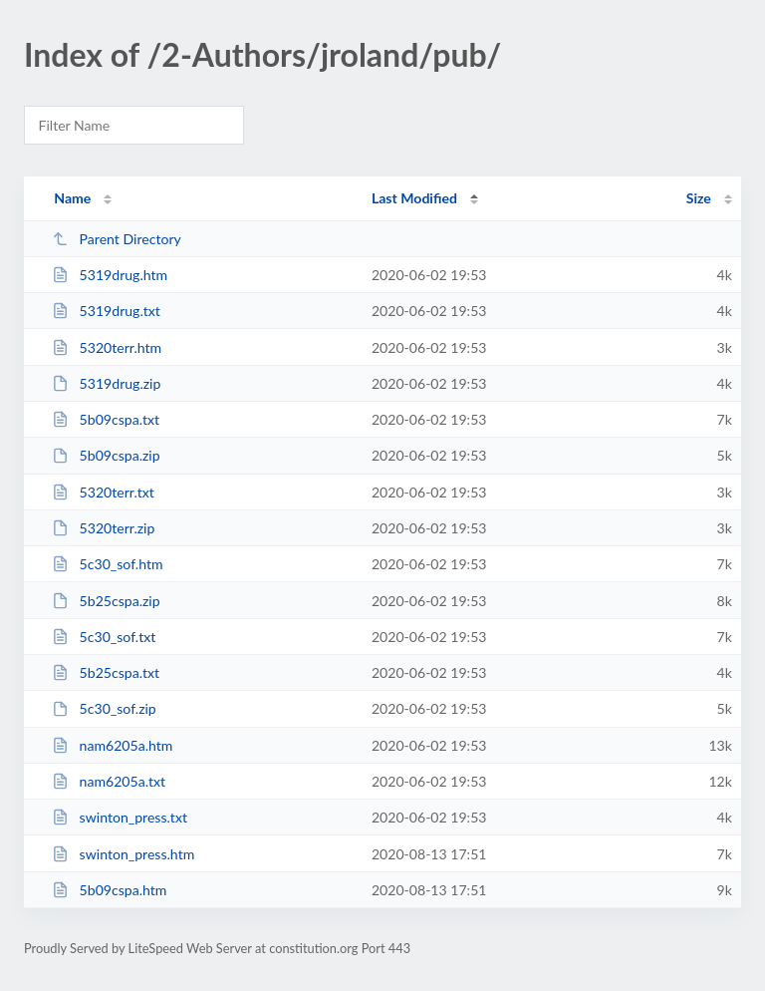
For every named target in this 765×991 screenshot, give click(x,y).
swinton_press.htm (123, 853)
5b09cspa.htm (109, 889)
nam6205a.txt (108, 781)
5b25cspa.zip (105, 600)
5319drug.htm (109, 274)
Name (72, 197)
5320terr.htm (106, 347)
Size (698, 197)
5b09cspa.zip (105, 455)
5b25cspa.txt (105, 672)
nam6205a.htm (112, 745)
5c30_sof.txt (103, 636)
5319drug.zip (106, 383)
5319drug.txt (106, 310)
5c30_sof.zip (104, 708)
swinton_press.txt (119, 817)
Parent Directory (116, 238)
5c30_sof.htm (107, 563)
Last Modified (414, 197)
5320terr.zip (103, 527)
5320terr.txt (103, 492)
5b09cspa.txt (105, 419)
